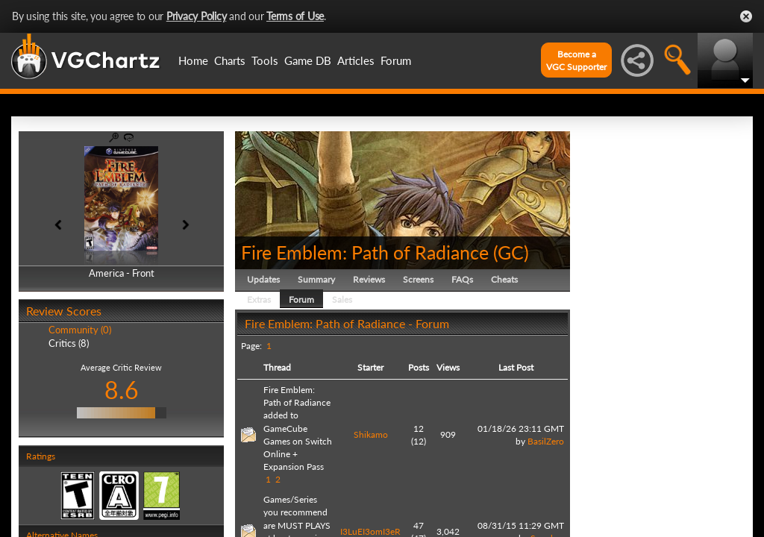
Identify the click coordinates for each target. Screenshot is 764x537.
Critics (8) (68, 343)
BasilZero (545, 441)
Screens (418, 279)
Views (448, 367)
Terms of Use (295, 16)
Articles (356, 60)
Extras (259, 299)
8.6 (121, 389)
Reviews (369, 279)
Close (746, 16)
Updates (263, 279)
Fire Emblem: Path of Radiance (365, 252)
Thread (277, 367)
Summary (316, 279)
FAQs (462, 279)
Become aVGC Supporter (576, 60)
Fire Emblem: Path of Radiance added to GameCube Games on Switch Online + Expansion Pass (297, 428)
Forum (396, 60)
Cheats (504, 279)
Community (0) (79, 330)
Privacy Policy (196, 16)
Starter (370, 367)
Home (193, 60)
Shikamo (371, 434)
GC (511, 252)
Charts (229, 60)
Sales (342, 299)
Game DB (307, 60)
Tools (264, 60)
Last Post (515, 367)
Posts (418, 367)
